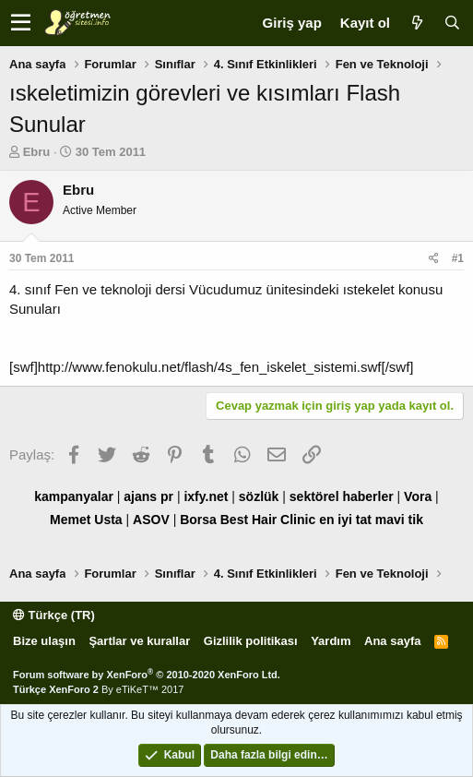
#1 (458, 258)
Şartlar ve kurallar (139, 641)
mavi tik (399, 519)
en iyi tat (345, 519)
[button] (21, 23)
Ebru (37, 152)
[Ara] (451, 23)
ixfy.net (205, 496)
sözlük (259, 496)
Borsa (198, 519)
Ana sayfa (392, 641)
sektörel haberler (342, 496)
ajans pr (148, 496)
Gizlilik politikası (251, 641)
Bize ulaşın (44, 641)
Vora (418, 496)
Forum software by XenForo (146, 674)
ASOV (151, 519)
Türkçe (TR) (54, 615)
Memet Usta (86, 519)
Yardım (330, 641)
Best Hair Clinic (267, 519)
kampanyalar (73, 496)
